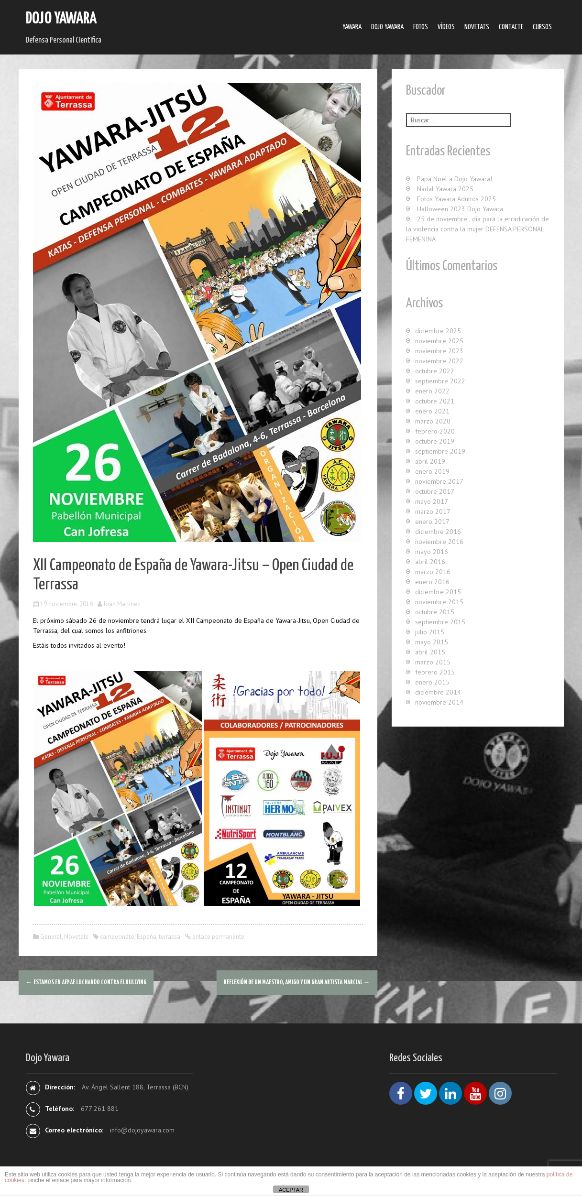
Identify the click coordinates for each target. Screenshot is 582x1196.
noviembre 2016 (439, 541)
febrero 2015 (435, 672)
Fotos (420, 27)
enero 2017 (432, 521)
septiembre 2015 (440, 622)
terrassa (169, 937)
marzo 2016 (432, 571)
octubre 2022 (434, 371)
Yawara (352, 27)
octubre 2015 (434, 612)
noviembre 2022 (439, 361)
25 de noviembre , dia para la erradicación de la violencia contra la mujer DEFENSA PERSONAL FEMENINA (477, 229)
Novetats (476, 27)
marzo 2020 (432, 421)
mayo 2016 (431, 551)
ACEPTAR (291, 1190)
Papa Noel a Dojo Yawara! (454, 178)
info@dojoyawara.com (142, 1130)
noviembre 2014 (439, 702)
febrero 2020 (435, 431)
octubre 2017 (434, 491)
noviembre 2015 (439, 602)
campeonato (117, 937)
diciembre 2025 (438, 330)
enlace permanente (217, 937)
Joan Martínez (121, 604)
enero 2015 (432, 682)
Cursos (542, 27)
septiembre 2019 (440, 451)
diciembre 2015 (438, 591)
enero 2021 (432, 411)
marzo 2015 (432, 662)
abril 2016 (430, 561)
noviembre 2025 (439, 341)
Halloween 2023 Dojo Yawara (460, 209)
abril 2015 (430, 652)
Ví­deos (446, 27)
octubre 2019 (434, 441)
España (146, 937)
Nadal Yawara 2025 (445, 189)
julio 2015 (429, 632)
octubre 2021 (434, 401)
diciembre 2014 (438, 692)
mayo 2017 (431, 501)
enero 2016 (432, 581)
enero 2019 (432, 471)
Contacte (511, 27)
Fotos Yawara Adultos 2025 (456, 199)
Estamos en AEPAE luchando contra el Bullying (86, 982)
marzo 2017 (432, 511)
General (51, 937)
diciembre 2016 (438, 531)
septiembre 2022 (440, 381)
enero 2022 (432, 391)
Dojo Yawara (61, 19)
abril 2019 (430, 461)
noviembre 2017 (439, 481)
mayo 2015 (431, 642)
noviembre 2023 (439, 351)
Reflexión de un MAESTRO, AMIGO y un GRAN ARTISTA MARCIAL (297, 982)
